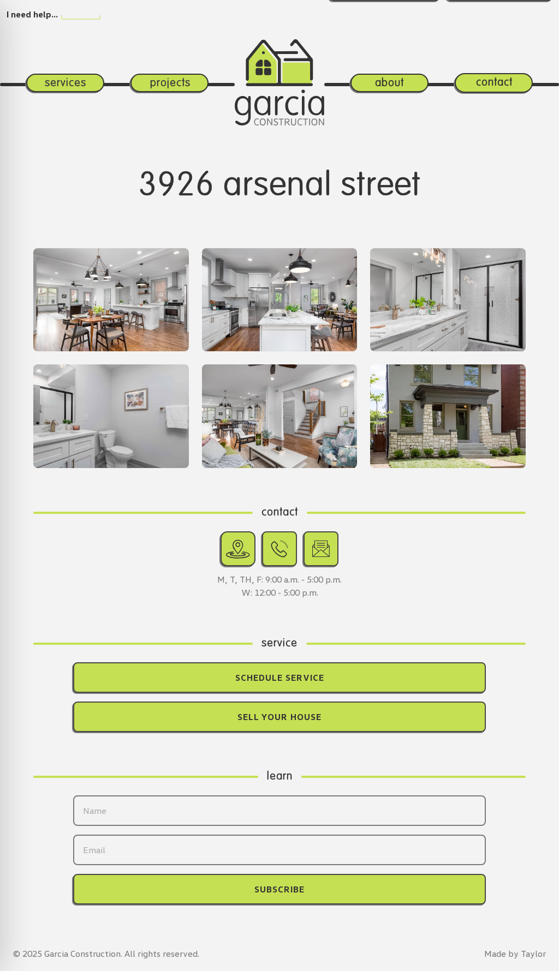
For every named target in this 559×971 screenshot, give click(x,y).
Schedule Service (279, 677)
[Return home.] (279, 65)
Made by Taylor (515, 953)
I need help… (32, 14)
